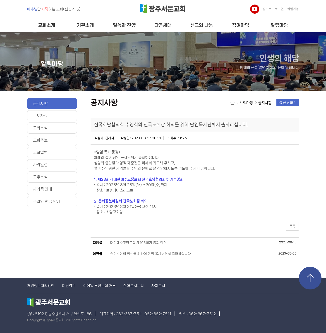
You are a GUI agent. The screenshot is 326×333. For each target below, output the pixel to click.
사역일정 (40, 165)
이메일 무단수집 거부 (99, 286)
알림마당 (279, 25)
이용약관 (69, 286)
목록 (292, 226)
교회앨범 (40, 152)
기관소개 (85, 25)
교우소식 (40, 177)
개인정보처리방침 (40, 286)
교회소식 (40, 128)
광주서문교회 (163, 9)
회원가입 (293, 9)
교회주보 (40, 140)
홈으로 (267, 9)
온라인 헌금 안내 (46, 201)
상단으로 (310, 278)
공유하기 (288, 102)
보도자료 (40, 116)
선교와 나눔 (201, 25)
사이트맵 (158, 286)
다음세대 (163, 25)
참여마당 (240, 25)
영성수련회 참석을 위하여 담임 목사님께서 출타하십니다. (151, 253)
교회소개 (46, 25)
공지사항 (40, 103)
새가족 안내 (42, 189)
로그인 (279, 9)
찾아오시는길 (133, 286)
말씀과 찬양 (124, 25)
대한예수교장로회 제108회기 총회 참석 (138, 242)
